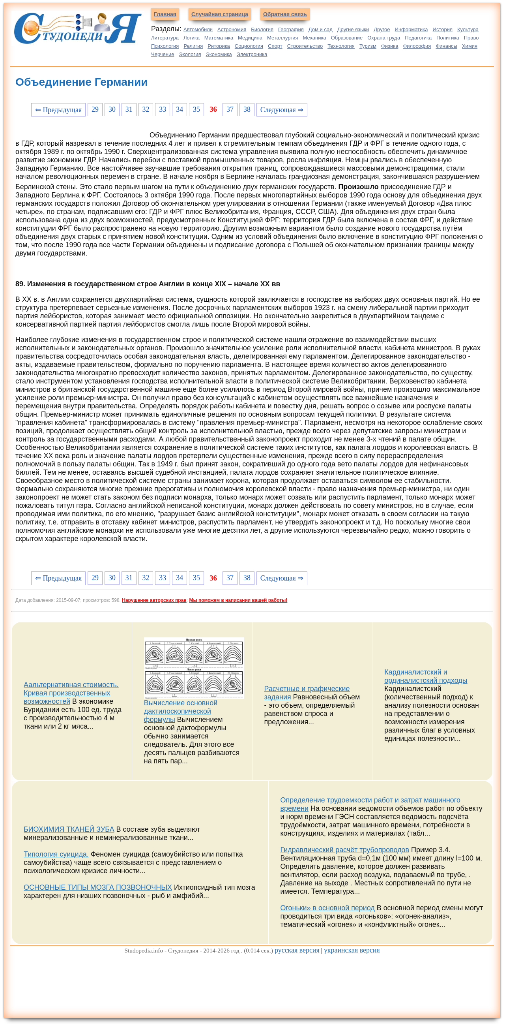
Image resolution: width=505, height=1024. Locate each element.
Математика (218, 38)
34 (179, 109)
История (443, 29)
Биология (262, 29)
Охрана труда (383, 38)
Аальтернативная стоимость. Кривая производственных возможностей (71, 693)
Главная (165, 14)
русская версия (297, 950)
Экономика (219, 54)
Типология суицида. (56, 854)
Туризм (367, 46)
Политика (447, 38)
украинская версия (352, 950)
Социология (249, 46)
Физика (389, 46)
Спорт (275, 46)
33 (162, 109)
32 (146, 109)
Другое (382, 29)
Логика (191, 38)
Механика (314, 38)
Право (471, 38)
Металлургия (282, 38)
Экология (190, 54)
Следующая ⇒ (281, 110)
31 (129, 109)
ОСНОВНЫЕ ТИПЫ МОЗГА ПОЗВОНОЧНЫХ (98, 887)
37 (230, 109)
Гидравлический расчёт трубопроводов (345, 850)
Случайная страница (219, 14)
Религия (193, 46)
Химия (469, 46)
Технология (341, 46)
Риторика (219, 46)
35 (196, 109)
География (291, 29)
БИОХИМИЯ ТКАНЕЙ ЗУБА (69, 829)
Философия (417, 46)
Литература (165, 38)
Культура (468, 29)
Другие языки (353, 29)
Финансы (446, 46)
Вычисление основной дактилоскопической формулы (180, 711)
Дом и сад (321, 29)
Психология (165, 46)
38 (247, 109)
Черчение (162, 54)
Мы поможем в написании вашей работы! (238, 600)
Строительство (305, 46)
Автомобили (198, 29)
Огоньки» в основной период (328, 908)
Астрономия (231, 29)
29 (95, 109)
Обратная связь (285, 14)
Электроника (252, 54)
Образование (347, 38)
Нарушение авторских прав (154, 600)
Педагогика (418, 38)
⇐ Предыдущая (58, 110)
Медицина (250, 38)
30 (112, 109)
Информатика (411, 29)
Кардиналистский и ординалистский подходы (425, 676)
